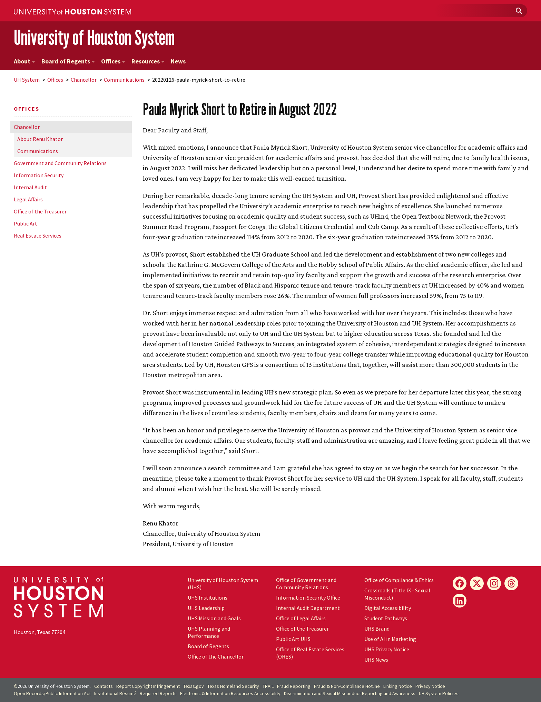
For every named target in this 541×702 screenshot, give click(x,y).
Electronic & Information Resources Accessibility (230, 693)
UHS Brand (377, 628)
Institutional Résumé (115, 693)
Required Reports (158, 693)
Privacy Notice (430, 686)
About (24, 61)
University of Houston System (94, 37)
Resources (147, 61)
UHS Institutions (207, 597)
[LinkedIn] (459, 601)
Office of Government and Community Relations (306, 583)
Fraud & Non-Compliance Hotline (347, 686)
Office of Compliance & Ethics (399, 579)
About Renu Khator (40, 139)
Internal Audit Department (308, 607)
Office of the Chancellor (216, 656)
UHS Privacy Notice (386, 649)
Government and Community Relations (60, 163)
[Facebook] (459, 583)
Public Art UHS (293, 638)
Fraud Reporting (294, 686)
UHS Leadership (206, 607)
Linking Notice (397, 686)
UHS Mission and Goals (214, 618)
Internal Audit (30, 187)
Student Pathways (385, 618)
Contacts (103, 686)
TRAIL (268, 686)
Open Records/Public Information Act (52, 693)
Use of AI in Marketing (390, 638)
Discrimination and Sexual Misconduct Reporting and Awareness (349, 693)
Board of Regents (68, 61)
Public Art (25, 223)
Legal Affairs (28, 199)
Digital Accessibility (387, 607)
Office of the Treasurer (40, 211)
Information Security (38, 175)
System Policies (439, 693)
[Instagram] (494, 583)
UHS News (376, 659)
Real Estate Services (37, 235)
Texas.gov (193, 686)
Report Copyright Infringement (148, 686)
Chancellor (84, 79)
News (178, 61)
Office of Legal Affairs (301, 618)
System (27, 79)
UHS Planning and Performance (209, 632)
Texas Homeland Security (233, 686)
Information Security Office (308, 597)
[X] (477, 583)
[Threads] (511, 583)
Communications (124, 79)
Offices (113, 61)
